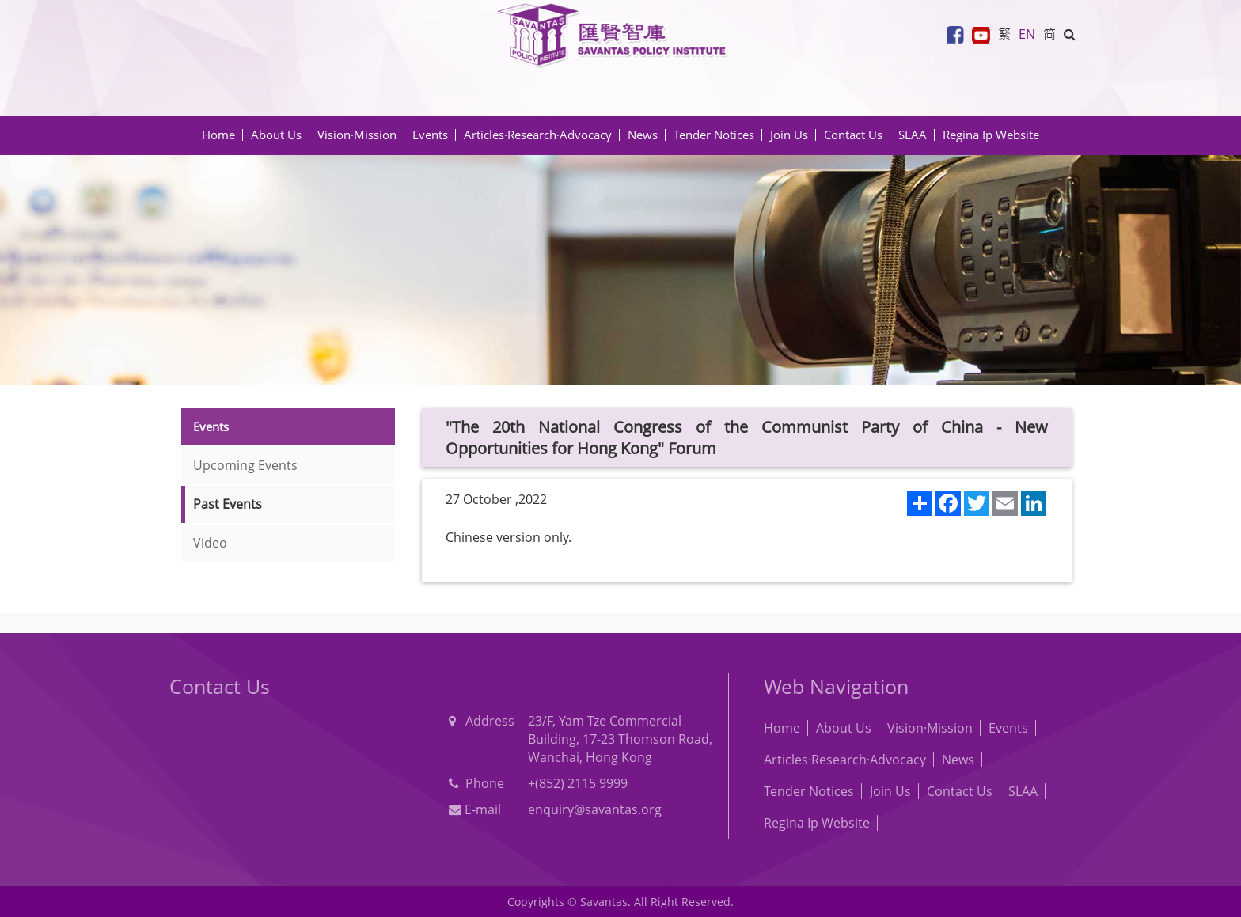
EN (1027, 34)
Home (218, 134)
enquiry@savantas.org (595, 809)
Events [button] (430, 134)
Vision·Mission (357, 134)
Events (1008, 728)
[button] (1070, 34)
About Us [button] (276, 134)
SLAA (912, 134)
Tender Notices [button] (714, 134)
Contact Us (853, 134)
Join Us (890, 791)
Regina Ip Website (991, 134)
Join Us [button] (789, 134)
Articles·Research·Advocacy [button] (538, 134)
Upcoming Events (245, 465)
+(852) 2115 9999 (578, 783)
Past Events (227, 504)
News (958, 759)
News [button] (643, 134)
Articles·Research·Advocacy (845, 759)
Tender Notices (809, 791)
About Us (843, 728)
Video (210, 542)
